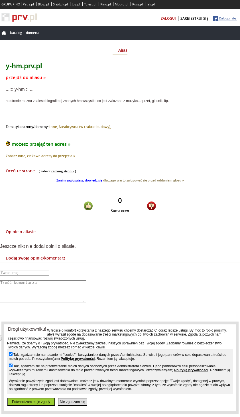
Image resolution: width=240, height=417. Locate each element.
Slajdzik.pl (60, 4)
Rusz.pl (137, 4)
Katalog (16, 32)
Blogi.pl (43, 4)
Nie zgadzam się (72, 402)
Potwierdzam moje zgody (31, 402)
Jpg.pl (76, 4)
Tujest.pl (90, 4)
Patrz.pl (28, 4)
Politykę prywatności (78, 359)
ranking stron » (62, 171)
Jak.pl (151, 4)
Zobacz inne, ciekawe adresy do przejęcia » (40, 155)
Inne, (54, 126)
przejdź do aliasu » (26, 77)
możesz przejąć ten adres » (41, 144)
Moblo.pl (121, 4)
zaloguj (168, 18)
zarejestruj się (194, 18)
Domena (32, 32)
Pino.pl (105, 4)
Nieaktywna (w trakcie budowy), (85, 126)
